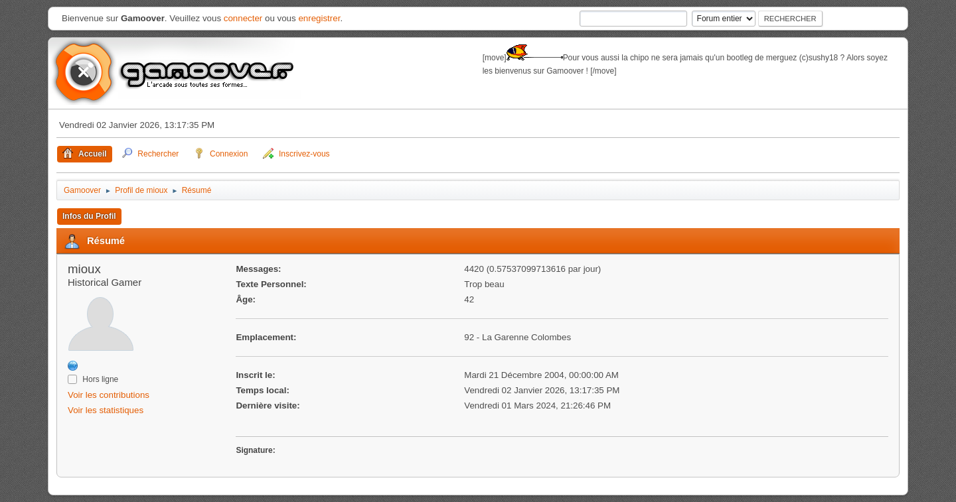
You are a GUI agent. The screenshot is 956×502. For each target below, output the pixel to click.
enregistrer (319, 18)
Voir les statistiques (105, 410)
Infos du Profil (89, 216)
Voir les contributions (108, 395)
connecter (243, 18)
